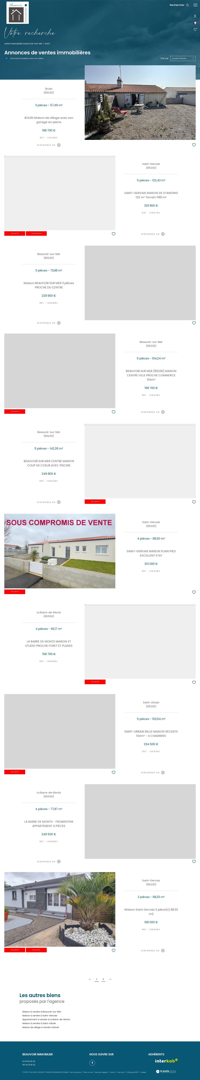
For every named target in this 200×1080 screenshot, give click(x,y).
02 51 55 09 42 (28, 1061)
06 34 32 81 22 (28, 1064)
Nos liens (121, 1072)
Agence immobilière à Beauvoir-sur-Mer (23, 43)
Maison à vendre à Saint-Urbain (39, 1023)
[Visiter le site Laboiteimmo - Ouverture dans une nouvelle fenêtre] (166, 1072)
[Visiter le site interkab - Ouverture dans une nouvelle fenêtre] (166, 1060)
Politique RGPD (132, 1072)
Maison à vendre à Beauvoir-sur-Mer (41, 1011)
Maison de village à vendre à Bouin (40, 1027)
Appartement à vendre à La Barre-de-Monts (46, 1019)
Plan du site (88, 1072)
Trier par (164, 58)
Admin (113, 1072)
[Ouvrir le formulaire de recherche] (179, 5)
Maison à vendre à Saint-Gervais (39, 1015)
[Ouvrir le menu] (195, 5)
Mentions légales (101, 1072)
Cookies (143, 1072)
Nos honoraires (76, 1072)
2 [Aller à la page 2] (103, 979)
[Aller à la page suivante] (110, 979)
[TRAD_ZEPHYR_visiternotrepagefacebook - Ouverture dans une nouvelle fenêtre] (92, 1063)
